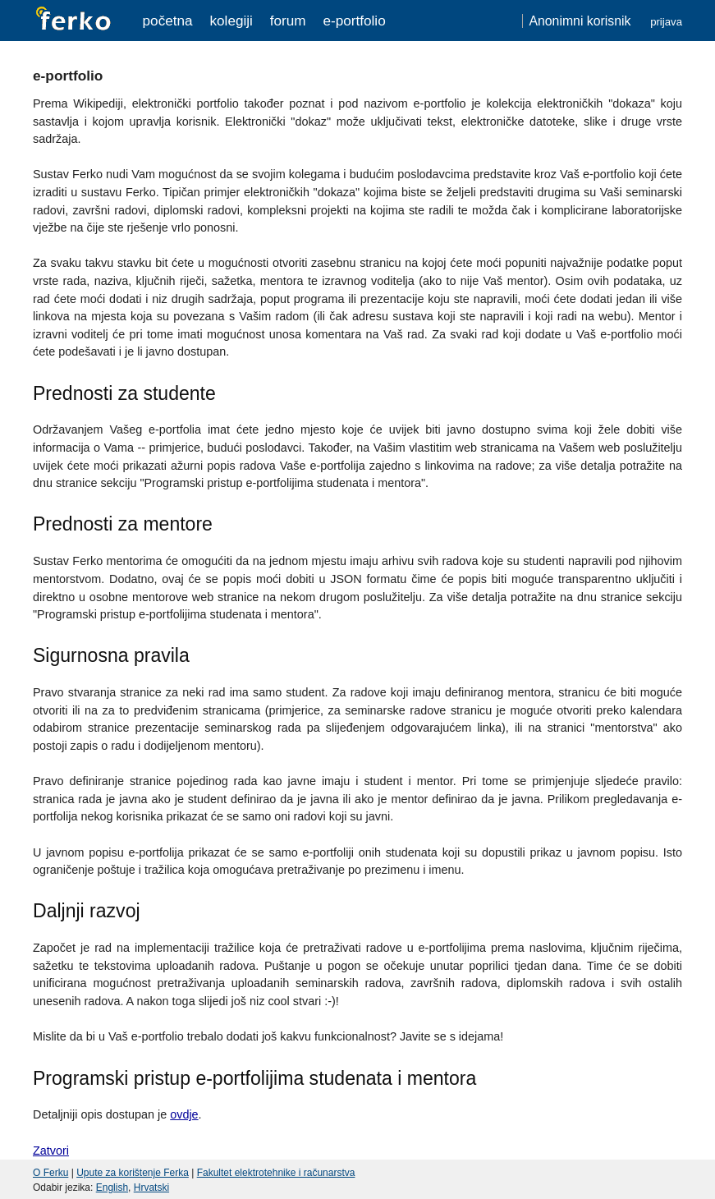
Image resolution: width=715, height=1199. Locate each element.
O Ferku (50, 1172)
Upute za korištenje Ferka (132, 1172)
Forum (288, 20)
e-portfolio (354, 20)
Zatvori (51, 1150)
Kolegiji (230, 20)
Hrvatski (151, 1187)
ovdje (184, 1114)
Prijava (666, 22)
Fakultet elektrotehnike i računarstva (276, 1172)
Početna (168, 20)
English (112, 1187)
